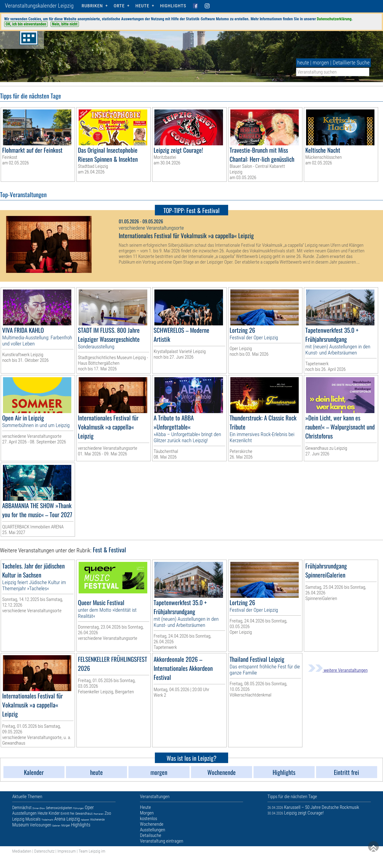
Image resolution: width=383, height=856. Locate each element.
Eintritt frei (67, 813)
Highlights (173, 6)
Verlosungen (40, 824)
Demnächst (22, 807)
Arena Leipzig (67, 819)
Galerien (56, 825)
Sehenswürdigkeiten (59, 808)
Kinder (54, 813)
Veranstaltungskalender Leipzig (39, 5)
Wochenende (97, 819)
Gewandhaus (84, 813)
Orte (119, 6)
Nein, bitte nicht (64, 24)
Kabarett (85, 819)
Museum (20, 825)
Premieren (99, 814)
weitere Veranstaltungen (338, 670)
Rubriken (92, 6)
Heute (43, 813)
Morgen (65, 825)
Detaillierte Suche (351, 63)
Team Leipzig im (92, 851)
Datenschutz (44, 851)
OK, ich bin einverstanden (26, 24)
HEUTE (142, 6)
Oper (89, 807)
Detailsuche (150, 835)
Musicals (33, 819)
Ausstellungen (24, 813)
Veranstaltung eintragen (161, 841)
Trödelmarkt (47, 819)
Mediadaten (21, 851)
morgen (321, 63)
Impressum (66, 851)
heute (303, 63)
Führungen (78, 808)
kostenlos (148, 818)
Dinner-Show (38, 808)
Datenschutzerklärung (334, 19)
